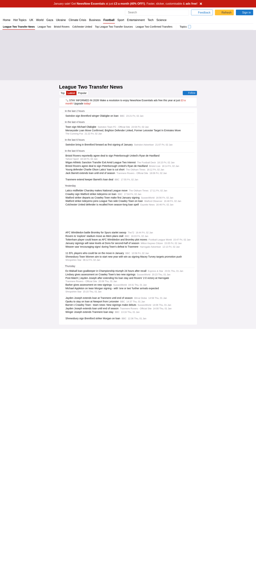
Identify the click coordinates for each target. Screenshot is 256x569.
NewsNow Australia (77, 537)
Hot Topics (20, 20)
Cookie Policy (200, 520)
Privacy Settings (202, 530)
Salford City (238, 212)
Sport (119, 20)
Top (63, 93)
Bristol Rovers (62, 26)
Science (159, 20)
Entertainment (133, 20)
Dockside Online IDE (140, 527)
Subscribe (8, 527)
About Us (8, 520)
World (39, 20)
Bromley (236, 201)
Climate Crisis (76, 20)
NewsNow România (77, 527)
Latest (71, 93)
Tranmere (215, 201)
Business (93, 20)
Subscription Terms (204, 527)
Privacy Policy (91, 430)
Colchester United (83, 26)
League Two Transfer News (19, 26)
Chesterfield (214, 166)
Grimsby (216, 212)
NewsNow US (73, 520)
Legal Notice (109, 430)
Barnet (236, 155)
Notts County (239, 189)
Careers (133, 524)
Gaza (49, 20)
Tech (148, 20)
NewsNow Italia (74, 530)
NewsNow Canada (76, 533)
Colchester (238, 166)
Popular (82, 93)
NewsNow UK (73, 517)
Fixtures (209, 143)
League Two (45, 26)
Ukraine (59, 20)
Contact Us (9, 524)
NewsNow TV (10, 530)
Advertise (134, 520)
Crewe (217, 178)
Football (107, 20)
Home (6, 20)
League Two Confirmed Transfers (156, 26)
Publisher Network (139, 517)
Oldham (216, 189)
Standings (233, 143)
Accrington (215, 155)
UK (31, 20)
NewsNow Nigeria (76, 524)
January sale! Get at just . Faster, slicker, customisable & (125, 3)
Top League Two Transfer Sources (115, 26)
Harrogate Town (241, 178)
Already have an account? (79, 420)
